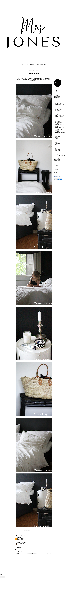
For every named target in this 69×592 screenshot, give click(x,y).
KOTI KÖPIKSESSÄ (57, 151)
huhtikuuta (56, 160)
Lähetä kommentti (19, 551)
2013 (55, 95)
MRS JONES (26, 64)
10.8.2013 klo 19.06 (20, 544)
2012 (55, 165)
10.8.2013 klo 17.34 (20, 539)
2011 (55, 166)
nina (18, 537)
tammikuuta (57, 164)
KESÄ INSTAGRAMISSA (58, 147)
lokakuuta (56, 98)
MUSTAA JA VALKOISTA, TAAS (59, 103)
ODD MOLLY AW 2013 (58, 149)
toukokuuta (57, 159)
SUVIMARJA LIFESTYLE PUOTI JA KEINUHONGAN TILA (59, 129)
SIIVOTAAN (56, 148)
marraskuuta (57, 97)
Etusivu (33, 553)
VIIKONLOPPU (57, 126)
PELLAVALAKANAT (57, 139)
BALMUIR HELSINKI (57, 136)
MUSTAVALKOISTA (57, 121)
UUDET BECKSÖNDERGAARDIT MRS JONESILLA (60, 123)
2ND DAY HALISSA (57, 110)
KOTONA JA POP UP (58, 135)
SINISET (56, 144)
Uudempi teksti (17, 553)
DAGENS (56, 102)
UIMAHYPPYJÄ (57, 154)
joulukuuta (56, 96)
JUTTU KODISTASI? (31, 64)
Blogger (37, 570)
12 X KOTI (37, 64)
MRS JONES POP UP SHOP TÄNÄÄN (60, 104)
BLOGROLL (46, 64)
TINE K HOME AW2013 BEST (59, 133)
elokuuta (56, 101)
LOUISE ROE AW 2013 (58, 141)
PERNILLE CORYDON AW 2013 (59, 115)
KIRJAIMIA (56, 142)
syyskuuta (56, 99)
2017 (55, 90)
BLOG (22, 64)
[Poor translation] (3, 577)
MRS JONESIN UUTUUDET (58, 117)
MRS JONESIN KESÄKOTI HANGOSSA (60, 132)
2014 (55, 94)
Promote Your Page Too (57, 176)
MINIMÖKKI (56, 145)
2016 (55, 91)
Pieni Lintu (18, 547)
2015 (55, 92)
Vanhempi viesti (49, 553)
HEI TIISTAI (56, 120)
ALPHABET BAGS (57, 143)
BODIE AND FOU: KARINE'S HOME (60, 155)
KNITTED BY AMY (57, 150)
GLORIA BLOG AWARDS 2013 (59, 105)
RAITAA (56, 108)
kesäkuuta (56, 158)
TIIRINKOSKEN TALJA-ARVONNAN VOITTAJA (60, 125)
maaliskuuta (57, 161)
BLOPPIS (56, 138)
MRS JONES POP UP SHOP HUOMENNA (58, 131)
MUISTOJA (56, 114)
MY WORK (41, 64)
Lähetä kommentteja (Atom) (21, 554)
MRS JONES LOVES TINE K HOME (59, 116)
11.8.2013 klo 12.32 (20, 549)
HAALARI (56, 137)
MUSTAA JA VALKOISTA (58, 109)
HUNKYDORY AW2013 (58, 111)
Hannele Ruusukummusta (21, 542)
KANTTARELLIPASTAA (58, 153)
